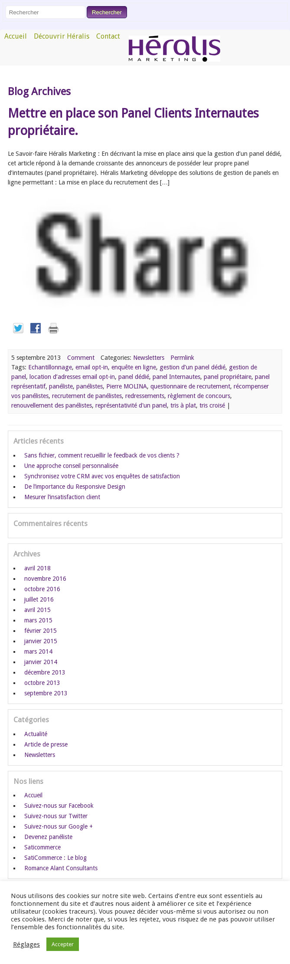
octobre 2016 (42, 589)
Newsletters (148, 357)
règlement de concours (199, 395)
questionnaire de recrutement (190, 386)
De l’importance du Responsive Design (74, 486)
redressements (144, 395)
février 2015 (40, 630)
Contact (108, 36)
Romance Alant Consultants (61, 868)
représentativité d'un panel (131, 405)
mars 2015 (38, 620)
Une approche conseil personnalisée (71, 465)
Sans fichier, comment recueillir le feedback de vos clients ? (101, 455)
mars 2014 (38, 651)
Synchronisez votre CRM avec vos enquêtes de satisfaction (102, 476)
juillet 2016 (39, 599)
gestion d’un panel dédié (192, 367)
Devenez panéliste (48, 836)
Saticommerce (42, 847)
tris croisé (212, 405)
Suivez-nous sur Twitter (56, 816)
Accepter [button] (63, 944)
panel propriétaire (227, 376)
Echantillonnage (50, 367)
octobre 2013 (42, 682)
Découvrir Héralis (61, 36)
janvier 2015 (40, 641)
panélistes (89, 386)
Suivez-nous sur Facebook (59, 805)
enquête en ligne (133, 367)
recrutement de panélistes (87, 395)
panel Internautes (176, 376)
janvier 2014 (40, 661)
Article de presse (46, 744)
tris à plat (183, 405)
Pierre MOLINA (126, 386)
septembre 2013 (46, 693)
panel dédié (133, 376)
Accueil (15, 36)
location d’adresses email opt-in (72, 376)
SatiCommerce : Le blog (55, 857)
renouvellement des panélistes (51, 405)
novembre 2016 (45, 578)
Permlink (182, 357)
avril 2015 (37, 609)
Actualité (35, 733)
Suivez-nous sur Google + (58, 826)
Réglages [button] (26, 944)
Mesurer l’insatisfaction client (62, 497)
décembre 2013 (44, 672)
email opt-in (91, 367)
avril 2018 (37, 568)
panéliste (61, 386)
